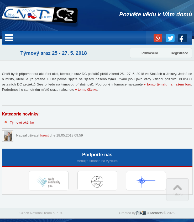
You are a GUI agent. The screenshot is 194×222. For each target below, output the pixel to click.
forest (44, 135)
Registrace (179, 53)
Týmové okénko (22, 122)
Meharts (156, 213)
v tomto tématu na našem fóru (167, 84)
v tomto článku (86, 90)
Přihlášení (149, 53)
